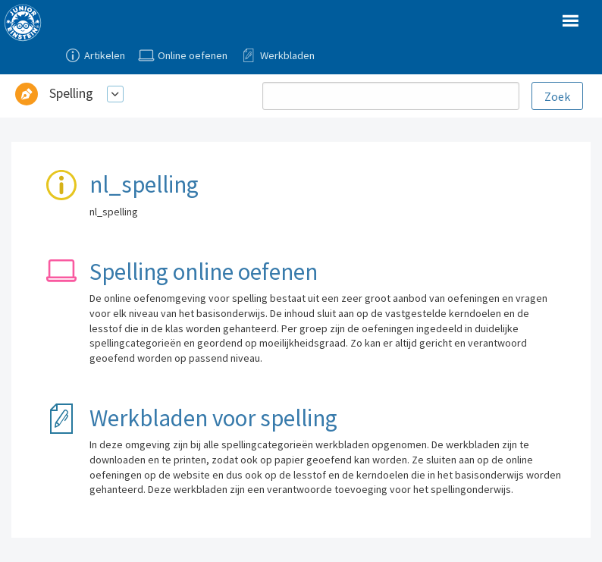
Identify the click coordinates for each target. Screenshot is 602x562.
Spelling (71, 93)
